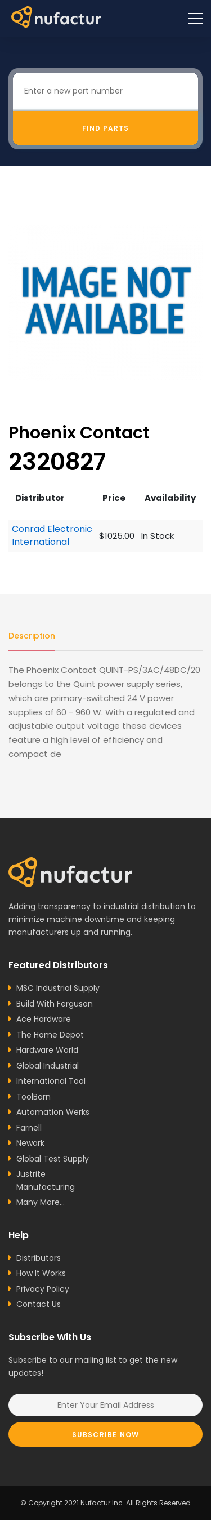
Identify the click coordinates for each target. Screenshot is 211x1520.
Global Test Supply (52, 1158)
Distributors (38, 1258)
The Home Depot (50, 1034)
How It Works (41, 1273)
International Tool (51, 1081)
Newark (30, 1143)
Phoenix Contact (79, 432)
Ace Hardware (43, 1019)
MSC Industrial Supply (58, 988)
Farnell (29, 1127)
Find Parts (105, 128)
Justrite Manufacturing (45, 1180)
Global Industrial (47, 1065)
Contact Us (38, 1304)
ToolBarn (33, 1096)
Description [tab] (31, 635)
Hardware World (47, 1050)
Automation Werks (52, 1112)
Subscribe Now (106, 1434)
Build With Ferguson (54, 1003)
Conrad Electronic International (52, 535)
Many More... (40, 1202)
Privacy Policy (42, 1289)
